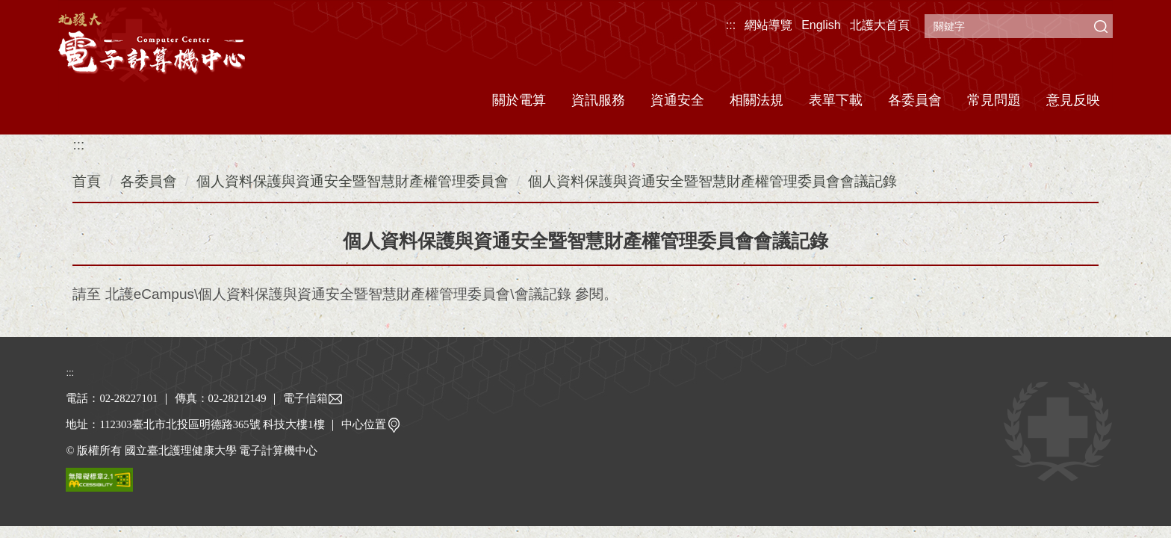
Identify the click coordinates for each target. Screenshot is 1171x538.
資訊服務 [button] (598, 100)
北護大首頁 (880, 25)
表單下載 (836, 100)
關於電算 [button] (519, 100)
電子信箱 (313, 398)
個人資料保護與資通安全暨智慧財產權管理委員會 (352, 181)
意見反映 (1073, 100)
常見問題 (994, 100)
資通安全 (677, 100)
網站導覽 (768, 25)
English (820, 25)
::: (731, 25)
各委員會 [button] (915, 100)
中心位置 (371, 424)
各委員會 (148, 181)
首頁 (86, 181)
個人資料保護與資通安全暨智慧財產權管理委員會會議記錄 (712, 181)
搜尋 (1100, 26)
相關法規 (756, 100)
